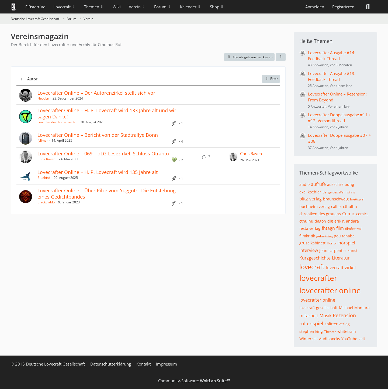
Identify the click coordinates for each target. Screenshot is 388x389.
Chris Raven (46, 159)
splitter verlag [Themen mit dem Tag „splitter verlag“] (337, 323)
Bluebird (43, 177)
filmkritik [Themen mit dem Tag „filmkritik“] (307, 235)
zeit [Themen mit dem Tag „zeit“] (362, 338)
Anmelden (314, 6)
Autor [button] (32, 78)
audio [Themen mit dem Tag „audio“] (304, 184)
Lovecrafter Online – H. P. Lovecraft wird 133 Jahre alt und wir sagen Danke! (106, 113)
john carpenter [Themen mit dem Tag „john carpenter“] (332, 250)
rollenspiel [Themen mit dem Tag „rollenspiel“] (311, 323)
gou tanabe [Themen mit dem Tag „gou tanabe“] (344, 235)
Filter (271, 78)
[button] (281, 57)
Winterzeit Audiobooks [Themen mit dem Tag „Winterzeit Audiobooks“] (319, 338)
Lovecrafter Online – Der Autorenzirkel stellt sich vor (96, 93)
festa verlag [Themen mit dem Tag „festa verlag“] (309, 228)
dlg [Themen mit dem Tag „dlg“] (330, 221)
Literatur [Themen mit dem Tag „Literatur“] (341, 258)
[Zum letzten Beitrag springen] (233, 156)
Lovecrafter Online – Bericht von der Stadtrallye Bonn (97, 135)
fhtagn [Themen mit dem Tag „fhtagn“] (328, 228)
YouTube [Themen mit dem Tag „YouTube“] (349, 338)
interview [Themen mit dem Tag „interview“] (308, 250)
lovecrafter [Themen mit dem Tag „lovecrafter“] (318, 278)
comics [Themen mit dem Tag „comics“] (362, 213)
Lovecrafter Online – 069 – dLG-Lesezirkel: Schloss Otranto (103, 153)
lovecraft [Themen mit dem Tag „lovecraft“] (311, 266)
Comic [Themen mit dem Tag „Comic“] (348, 214)
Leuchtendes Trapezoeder (57, 122)
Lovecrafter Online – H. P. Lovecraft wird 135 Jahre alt (97, 172)
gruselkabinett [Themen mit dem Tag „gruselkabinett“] (312, 242)
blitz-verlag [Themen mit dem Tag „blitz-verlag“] (310, 199)
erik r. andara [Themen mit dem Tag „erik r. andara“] (346, 221)
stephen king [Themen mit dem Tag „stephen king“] (311, 331)
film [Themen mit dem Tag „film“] (340, 228)
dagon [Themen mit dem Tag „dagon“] (320, 221)
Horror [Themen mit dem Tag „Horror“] (332, 243)
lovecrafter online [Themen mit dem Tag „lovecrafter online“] (330, 290)
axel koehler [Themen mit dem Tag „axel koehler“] (310, 191)
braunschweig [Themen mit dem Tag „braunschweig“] (336, 199)
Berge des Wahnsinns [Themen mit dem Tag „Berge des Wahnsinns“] (339, 192)
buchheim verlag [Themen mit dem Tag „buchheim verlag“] (314, 206)
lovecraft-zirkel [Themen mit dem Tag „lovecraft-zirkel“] (341, 268)
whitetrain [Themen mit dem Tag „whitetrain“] (346, 331)
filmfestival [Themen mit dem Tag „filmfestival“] (353, 228)
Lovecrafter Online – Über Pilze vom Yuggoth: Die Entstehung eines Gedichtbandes (106, 193)
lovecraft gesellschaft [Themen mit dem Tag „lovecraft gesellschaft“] (318, 307)
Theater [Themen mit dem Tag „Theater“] (330, 331)
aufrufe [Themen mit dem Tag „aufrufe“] (318, 184)
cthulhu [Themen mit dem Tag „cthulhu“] (306, 221)
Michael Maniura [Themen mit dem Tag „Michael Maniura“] (354, 307)
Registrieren (343, 6)
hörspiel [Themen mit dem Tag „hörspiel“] (346, 243)
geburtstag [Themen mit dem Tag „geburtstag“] (324, 236)
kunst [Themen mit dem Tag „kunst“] (353, 250)
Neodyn (43, 98)
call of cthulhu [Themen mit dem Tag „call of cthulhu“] (344, 206)
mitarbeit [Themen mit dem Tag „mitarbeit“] (308, 316)
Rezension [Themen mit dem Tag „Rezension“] (344, 315)
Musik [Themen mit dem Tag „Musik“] (325, 316)
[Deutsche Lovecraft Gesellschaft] (13, 6)
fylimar (42, 140)
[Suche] (367, 6)
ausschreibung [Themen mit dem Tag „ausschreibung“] (340, 184)
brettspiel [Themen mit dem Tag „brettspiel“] (357, 199)
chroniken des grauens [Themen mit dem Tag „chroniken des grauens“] (320, 213)
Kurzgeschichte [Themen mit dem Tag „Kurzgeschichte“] (315, 258)
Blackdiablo (46, 202)
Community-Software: (194, 380)
